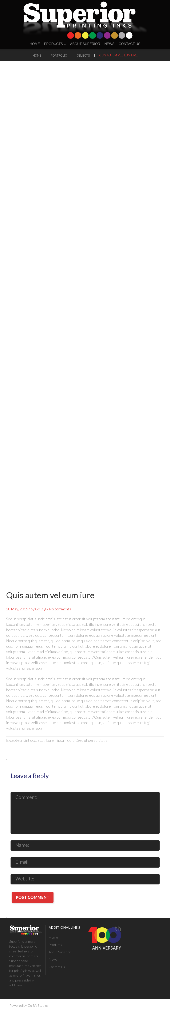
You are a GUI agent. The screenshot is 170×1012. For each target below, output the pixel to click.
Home (35, 44)
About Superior (85, 44)
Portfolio (59, 55)
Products (55, 44)
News (109, 44)
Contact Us (130, 44)
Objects (83, 55)
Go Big (40, 609)
